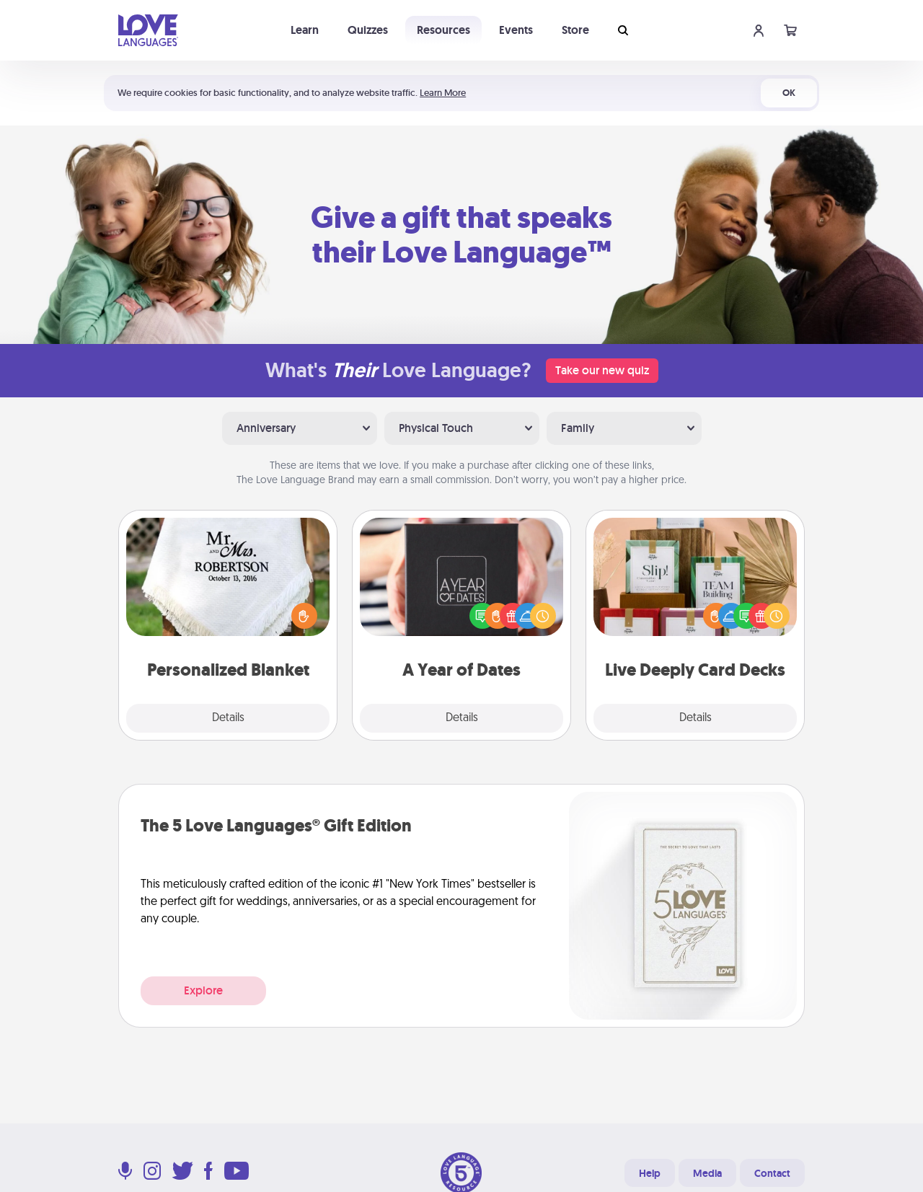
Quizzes (368, 29)
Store (575, 29)
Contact (772, 1173)
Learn (305, 29)
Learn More (443, 93)
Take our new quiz (602, 370)
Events (516, 29)
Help (650, 1173)
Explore (203, 990)
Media (707, 1173)
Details (228, 718)
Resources (443, 29)
